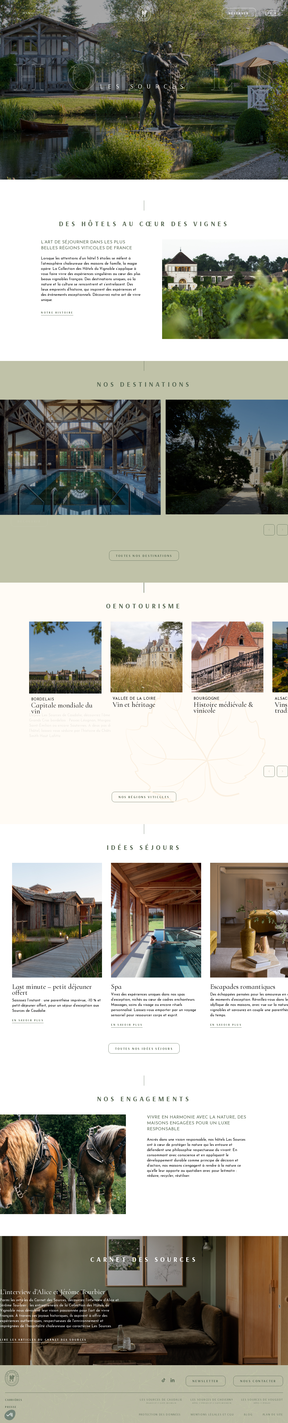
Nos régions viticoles (144, 797)
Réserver (239, 13)
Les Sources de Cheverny (212, 1401)
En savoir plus (28, 1020)
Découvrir (29, 521)
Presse (10, 1407)
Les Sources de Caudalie (161, 1401)
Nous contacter (258, 1381)
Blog (248, 1414)
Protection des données (160, 1414)
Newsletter (205, 1381)
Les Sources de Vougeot (262, 1401)
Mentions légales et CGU (212, 1414)
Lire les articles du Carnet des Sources (43, 1339)
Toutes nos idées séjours (144, 1048)
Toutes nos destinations (144, 556)
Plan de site (273, 1414)
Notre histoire (57, 312)
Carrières (13, 1400)
